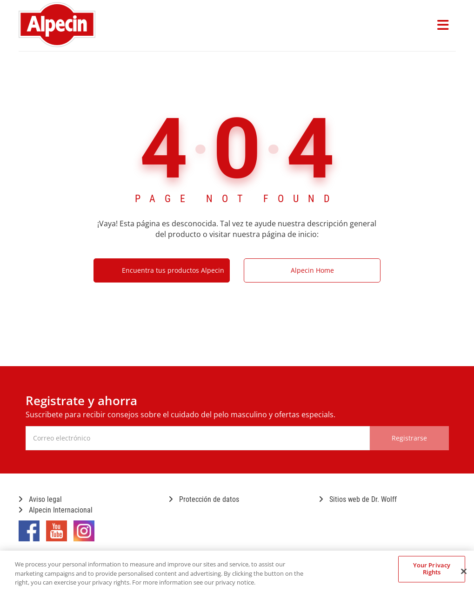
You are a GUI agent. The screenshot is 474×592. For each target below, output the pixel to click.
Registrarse (409, 438)
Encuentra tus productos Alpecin (173, 270)
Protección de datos (204, 499)
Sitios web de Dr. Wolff (358, 499)
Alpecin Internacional (56, 510)
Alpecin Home (312, 270)
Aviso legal (40, 499)
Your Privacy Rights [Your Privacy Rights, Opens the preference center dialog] (432, 569)
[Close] (464, 571)
